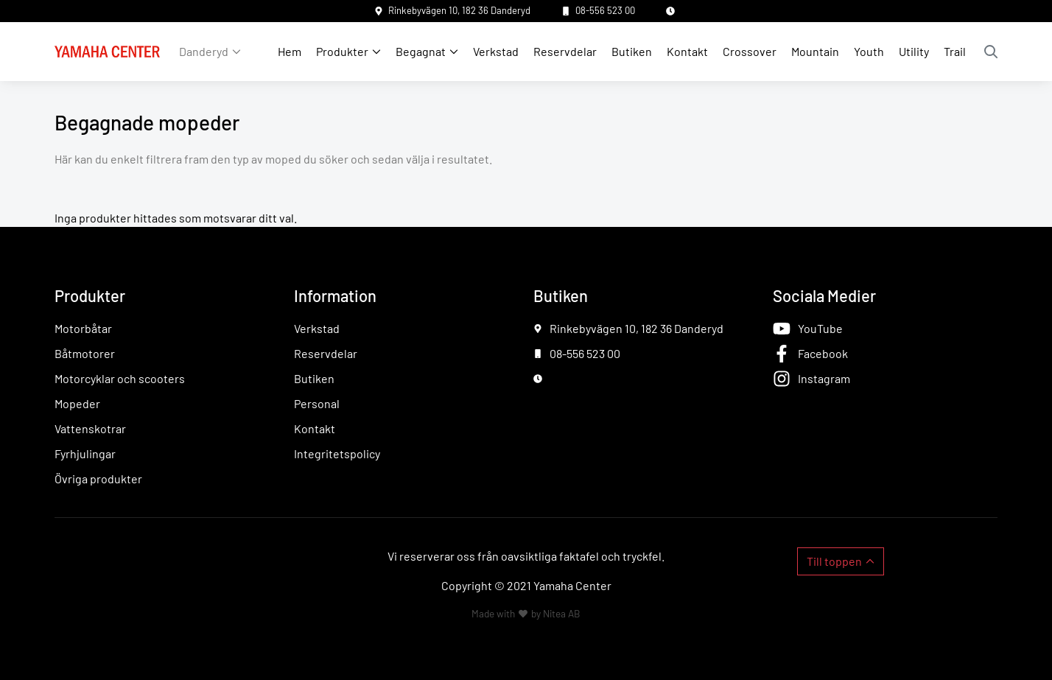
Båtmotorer (85, 353)
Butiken (631, 51)
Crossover (749, 51)
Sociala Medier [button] (824, 295)
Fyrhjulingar (85, 453)
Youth (869, 51)
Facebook (823, 353)
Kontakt (687, 51)
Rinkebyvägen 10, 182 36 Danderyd (459, 10)
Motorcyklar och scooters (120, 378)
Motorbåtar (83, 328)
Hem (289, 51)
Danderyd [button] (203, 51)
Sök (990, 51)
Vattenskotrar (90, 428)
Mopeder (77, 403)
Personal (317, 403)
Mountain (815, 51)
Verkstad (496, 51)
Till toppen (834, 561)
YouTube (820, 328)
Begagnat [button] (421, 51)
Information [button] (335, 295)
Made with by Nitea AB (526, 613)
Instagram (824, 378)
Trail (955, 51)
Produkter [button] (342, 51)
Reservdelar (565, 51)
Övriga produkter (98, 479)
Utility (914, 51)
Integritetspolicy (337, 453)
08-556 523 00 (605, 10)
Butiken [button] (560, 295)
